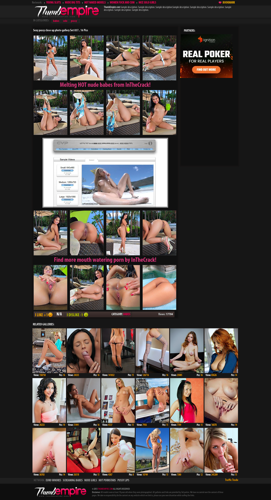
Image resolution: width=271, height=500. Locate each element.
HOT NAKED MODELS (95, 2)
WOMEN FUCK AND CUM (122, 2)
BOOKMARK (229, 2)
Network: (37, 2)
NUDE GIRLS (90, 480)
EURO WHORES (53, 480)
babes (56, 21)
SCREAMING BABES (73, 480)
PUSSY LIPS (123, 480)
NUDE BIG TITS (72, 2)
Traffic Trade (231, 480)
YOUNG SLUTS (53, 2)
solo (65, 21)
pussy (74, 21)
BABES (126, 314)
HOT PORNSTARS (107, 480)
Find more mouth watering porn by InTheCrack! (105, 260)
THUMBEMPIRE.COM (105, 489)
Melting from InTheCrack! (105, 85)
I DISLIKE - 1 (77, 314)
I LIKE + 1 (43, 314)
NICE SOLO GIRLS (147, 2)
